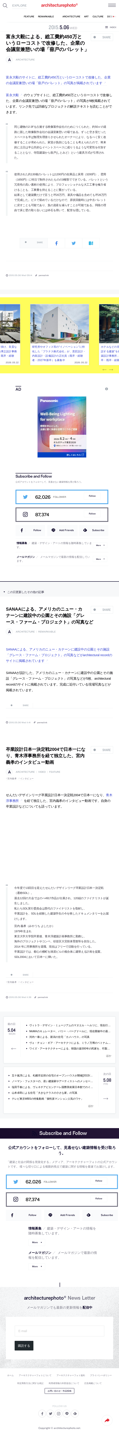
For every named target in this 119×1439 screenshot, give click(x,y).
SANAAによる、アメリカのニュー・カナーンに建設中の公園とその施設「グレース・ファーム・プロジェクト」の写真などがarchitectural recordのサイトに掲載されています (59, 655)
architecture (25, 59)
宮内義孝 (12, 778)
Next (111, 369)
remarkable (47, 631)
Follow (92, 495)
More (98, 545)
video (42, 772)
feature (54, 772)
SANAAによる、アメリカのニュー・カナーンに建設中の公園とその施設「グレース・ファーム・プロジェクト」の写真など (49, 615)
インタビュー (27, 778)
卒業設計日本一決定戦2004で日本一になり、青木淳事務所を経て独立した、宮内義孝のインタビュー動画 (45, 756)
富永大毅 (12, 95)
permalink (44, 275)
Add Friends (66, 530)
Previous (104, 369)
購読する (24, 1345)
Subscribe (98, 530)
